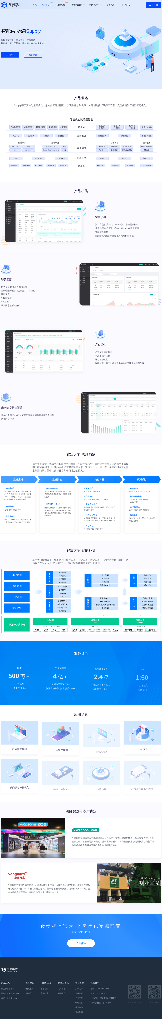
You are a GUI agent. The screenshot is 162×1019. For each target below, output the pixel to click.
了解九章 (112, 5)
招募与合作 (78, 5)
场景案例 (63, 4)
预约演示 (33, 55)
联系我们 (126, 5)
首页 (35, 5)
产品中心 (47, 4)
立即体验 (153, 5)
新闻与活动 (95, 5)
